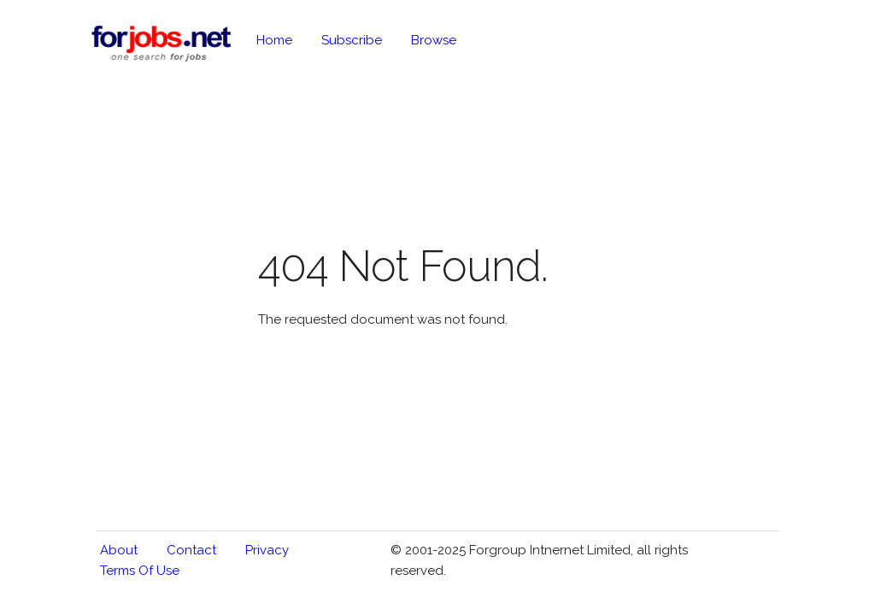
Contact (191, 550)
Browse (433, 40)
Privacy (267, 550)
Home (274, 40)
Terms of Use (139, 570)
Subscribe (351, 40)
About (119, 550)
